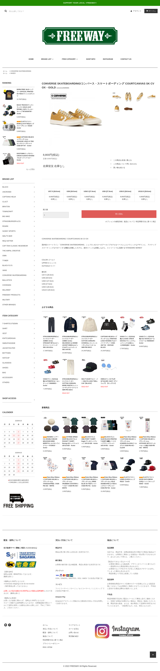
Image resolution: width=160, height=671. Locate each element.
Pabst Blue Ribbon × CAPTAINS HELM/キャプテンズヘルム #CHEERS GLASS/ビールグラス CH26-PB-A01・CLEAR (128, 442)
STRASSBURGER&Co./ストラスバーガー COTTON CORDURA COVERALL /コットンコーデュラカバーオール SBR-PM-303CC (89, 342)
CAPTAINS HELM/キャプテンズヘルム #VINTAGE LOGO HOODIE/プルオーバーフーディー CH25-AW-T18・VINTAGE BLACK (109, 342)
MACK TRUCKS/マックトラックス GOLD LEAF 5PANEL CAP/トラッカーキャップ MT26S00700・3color (25, 109)
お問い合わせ (74, 632)
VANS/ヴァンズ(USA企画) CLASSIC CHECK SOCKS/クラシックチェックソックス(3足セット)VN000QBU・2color (127, 341)
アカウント (137, 11)
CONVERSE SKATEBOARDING (21, 71)
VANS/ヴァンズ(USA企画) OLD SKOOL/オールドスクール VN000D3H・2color (147, 340)
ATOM (50, 647)
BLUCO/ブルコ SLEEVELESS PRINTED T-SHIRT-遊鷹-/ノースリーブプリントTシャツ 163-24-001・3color (109, 441)
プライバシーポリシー (51, 643)
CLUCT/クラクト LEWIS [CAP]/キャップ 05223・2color (127, 479)
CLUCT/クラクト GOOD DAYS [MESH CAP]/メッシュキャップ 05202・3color (147, 480)
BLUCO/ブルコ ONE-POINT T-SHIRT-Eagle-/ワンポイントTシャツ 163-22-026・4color (89, 440)
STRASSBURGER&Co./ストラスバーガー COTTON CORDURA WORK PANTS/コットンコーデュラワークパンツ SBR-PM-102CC (70, 384)
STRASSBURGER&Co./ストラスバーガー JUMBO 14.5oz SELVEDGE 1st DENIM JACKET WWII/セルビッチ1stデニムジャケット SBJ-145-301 (70, 343)
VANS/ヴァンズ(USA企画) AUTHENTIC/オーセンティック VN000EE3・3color (51, 382)
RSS (44, 647)
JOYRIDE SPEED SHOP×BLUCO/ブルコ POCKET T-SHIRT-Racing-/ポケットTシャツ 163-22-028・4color (70, 441)
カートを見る (74, 629)
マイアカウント (74, 625)
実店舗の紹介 (74, 636)
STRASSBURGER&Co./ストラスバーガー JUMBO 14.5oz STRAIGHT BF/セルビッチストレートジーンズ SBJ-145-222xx (51, 342)
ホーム (5, 71)
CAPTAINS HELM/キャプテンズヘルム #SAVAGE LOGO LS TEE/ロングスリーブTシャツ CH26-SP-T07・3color (25, 141)
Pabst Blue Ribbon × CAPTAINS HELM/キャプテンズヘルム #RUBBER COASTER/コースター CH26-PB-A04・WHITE (70, 482)
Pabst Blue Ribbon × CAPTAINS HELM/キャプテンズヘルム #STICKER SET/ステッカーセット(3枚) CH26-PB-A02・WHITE (147, 442)
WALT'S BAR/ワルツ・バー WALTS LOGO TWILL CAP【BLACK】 (89, 381)
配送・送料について (50, 632)
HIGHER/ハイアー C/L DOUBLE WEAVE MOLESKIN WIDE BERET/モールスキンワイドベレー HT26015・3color (51, 442)
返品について (129, 221)
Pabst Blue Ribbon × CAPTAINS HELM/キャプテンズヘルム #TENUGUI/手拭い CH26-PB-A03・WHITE (51, 481)
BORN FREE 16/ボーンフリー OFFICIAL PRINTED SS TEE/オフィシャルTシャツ (26, 93)
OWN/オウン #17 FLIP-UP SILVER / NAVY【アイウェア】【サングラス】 (109, 381)
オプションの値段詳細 (113, 221)
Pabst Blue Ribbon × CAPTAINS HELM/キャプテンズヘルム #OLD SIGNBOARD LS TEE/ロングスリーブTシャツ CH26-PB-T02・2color (109, 482)
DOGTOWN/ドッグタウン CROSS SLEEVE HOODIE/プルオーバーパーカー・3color (25, 157)
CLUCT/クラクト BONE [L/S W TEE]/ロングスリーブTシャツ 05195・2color (25, 125)
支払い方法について (50, 629)
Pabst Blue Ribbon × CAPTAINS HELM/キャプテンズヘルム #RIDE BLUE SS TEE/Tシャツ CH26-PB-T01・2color (89, 481)
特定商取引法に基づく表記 (146, 221)
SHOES (13, 73)
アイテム (150, 11)
